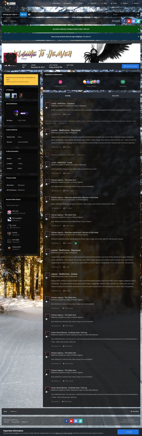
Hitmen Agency (77, 182)
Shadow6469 (16, 247)
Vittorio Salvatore (72, 335)
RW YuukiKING (17, 218)
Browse (68, 5)
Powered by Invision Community (128, 422)
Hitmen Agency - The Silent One (63, 180)
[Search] (123, 14)
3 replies (67, 114)
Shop (105, 5)
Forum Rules (56, 5)
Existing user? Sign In (11, 14)
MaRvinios (54, 106)
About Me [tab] (115, 96)
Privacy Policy (15, 422)
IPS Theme (7, 420)
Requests (83, 106)
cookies (16, 433)
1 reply (66, 267)
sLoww (68, 200)
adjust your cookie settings (63, 433)
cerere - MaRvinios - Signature (63, 103)
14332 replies (68, 191)
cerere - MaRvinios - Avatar (72, 121)
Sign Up (23, 14)
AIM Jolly (15, 211)
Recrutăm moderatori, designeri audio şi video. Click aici (71, 29)
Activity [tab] (68, 96)
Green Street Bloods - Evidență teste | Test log (69, 333)
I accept (128, 432)
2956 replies (68, 346)
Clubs (115, 5)
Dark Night (15, 240)
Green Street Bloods (91, 335)
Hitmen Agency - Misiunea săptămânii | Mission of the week (74, 197)
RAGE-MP (93, 5)
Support (125, 5)
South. (14, 225)
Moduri (136, 5)
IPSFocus (15, 420)
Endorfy (14, 232)
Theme (6, 422)
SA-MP (80, 5)
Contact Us (24, 422)
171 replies (67, 208)
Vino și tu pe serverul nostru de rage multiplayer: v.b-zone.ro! (71, 36)
